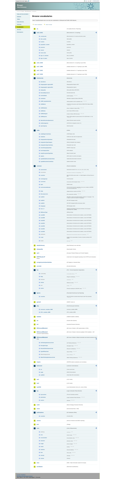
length (42, 443)
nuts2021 (43, 228)
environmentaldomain (45, 187)
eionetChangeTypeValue (46, 147)
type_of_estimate (44, 55)
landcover (39, 365)
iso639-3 (42, 200)
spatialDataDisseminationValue (48, 158)
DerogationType (44, 345)
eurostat (39, 266)
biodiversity (40, 78)
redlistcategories (44, 123)
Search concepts (49, 24)
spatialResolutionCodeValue (47, 161)
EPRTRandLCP (41, 257)
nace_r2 (42, 208)
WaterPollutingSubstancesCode (48, 357)
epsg (42, 191)
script (42, 237)
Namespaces (20, 32)
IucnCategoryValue (45, 150)
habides (39, 316)
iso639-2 (42, 196)
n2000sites (43, 110)
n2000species (44, 116)
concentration (44, 437)
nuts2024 (43, 231)
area (42, 434)
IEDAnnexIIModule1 (42, 328)
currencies (43, 181)
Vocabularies (20, 27)
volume (42, 458)
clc (41, 369)
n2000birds (43, 104)
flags (42, 276)
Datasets (19, 16)
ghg (38, 305)
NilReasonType (44, 212)
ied (37, 324)
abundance (43, 81)
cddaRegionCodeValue (46, 133)
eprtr (38, 253)
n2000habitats (44, 108)
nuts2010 (43, 220)
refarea (42, 282)
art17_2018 (40, 74)
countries (43, 175)
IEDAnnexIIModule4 (42, 337)
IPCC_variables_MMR (45, 312)
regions (42, 156)
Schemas (19, 24)
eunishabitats (44, 95)
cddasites (43, 136)
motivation (43, 98)
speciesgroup (44, 125)
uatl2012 (42, 375)
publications (40, 412)
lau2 (38, 383)
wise (38, 462)
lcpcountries (43, 394)
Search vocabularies (38, 24)
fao (37, 270)
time (42, 452)
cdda (38, 130)
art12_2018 (40, 62)
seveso (39, 420)
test (38, 424)
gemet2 (39, 302)
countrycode (43, 36)
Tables (18, 19)
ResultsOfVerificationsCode (47, 348)
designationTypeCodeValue (47, 145)
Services (19, 29)
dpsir (42, 184)
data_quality (43, 39)
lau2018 (39, 387)
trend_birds (43, 52)
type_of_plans (44, 58)
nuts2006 (43, 217)
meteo (42, 446)
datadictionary (41, 245)
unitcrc (42, 288)
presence (43, 47)
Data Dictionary (28, 11)
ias (37, 320)
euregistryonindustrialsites (44, 262)
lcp (37, 391)
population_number (45, 44)
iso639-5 (42, 203)
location (42, 41)
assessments (44, 169)
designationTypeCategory (46, 142)
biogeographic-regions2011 (47, 87)
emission (43, 440)
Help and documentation (22, 14)
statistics (43, 449)
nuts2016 (43, 226)
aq (37, 28)
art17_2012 (40, 70)
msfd (38, 404)
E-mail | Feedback (21, 474)
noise (38, 408)
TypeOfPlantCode (44, 351)
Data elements (20, 21)
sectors (42, 400)
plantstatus (43, 397)
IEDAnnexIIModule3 (42, 332)
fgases (38, 293)
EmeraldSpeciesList (45, 92)
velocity (42, 455)
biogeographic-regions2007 (47, 84)
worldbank (40, 466)
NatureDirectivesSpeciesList (47, 120)
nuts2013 (43, 223)
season (42, 50)
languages (43, 206)
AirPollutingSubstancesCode (47, 342)
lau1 (38, 379)
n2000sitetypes (44, 113)
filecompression (44, 194)
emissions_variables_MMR (47, 309)
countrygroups (44, 178)
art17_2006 (40, 66)
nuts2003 (43, 215)
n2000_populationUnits (46, 101)
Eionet (22, 11)
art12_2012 (40, 32)
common (39, 166)
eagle (42, 372)
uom (38, 428)
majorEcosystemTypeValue (47, 153)
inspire (38, 362)
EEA (23, 1)
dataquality (43, 90)
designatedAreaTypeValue (46, 139)
